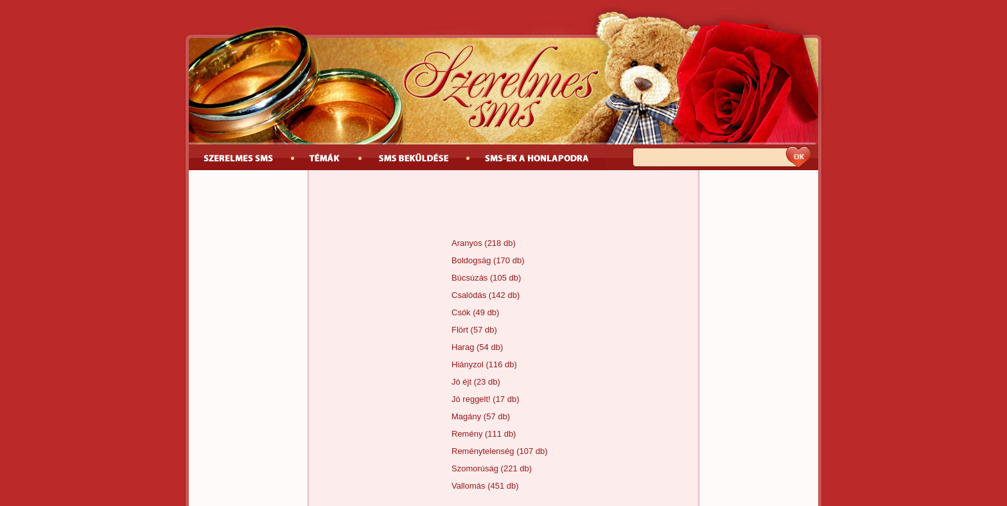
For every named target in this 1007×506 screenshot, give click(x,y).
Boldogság (471, 260)
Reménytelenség (482, 451)
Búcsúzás (469, 278)
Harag (462, 347)
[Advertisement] (503, 205)
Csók (461, 312)
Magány (466, 416)
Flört (459, 330)
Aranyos (466, 243)
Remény (466, 434)
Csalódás (468, 295)
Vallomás (468, 486)
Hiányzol (467, 364)
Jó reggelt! (471, 399)
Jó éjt (461, 382)
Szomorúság (474, 468)
